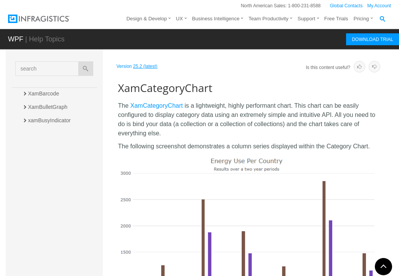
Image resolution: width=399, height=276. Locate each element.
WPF (15, 39)
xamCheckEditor (48, 201)
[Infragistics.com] (46, 19)
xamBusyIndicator (49, 120)
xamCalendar (44, 147)
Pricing (361, 18)
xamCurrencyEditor (51, 268)
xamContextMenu (49, 241)
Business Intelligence (215, 18)
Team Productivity (269, 18)
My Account (379, 5)
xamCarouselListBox (52, 161)
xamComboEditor (48, 228)
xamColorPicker (47, 254)
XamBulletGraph (48, 107)
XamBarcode (43, 93)
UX (179, 18)
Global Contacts (346, 5)
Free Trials (336, 18)
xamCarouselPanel (50, 174)
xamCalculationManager (57, 134)
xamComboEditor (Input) (57, 214)
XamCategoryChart (52, 187)
